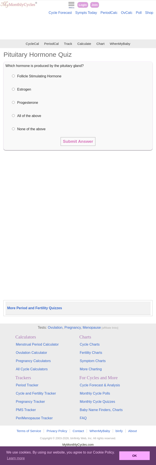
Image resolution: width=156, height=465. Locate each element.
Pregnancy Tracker (30, 401)
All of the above (29, 116)
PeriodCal (51, 44)
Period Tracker (27, 385)
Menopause (92, 327)
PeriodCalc (109, 13)
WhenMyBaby (120, 44)
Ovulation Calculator (31, 352)
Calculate (84, 44)
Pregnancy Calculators (33, 361)
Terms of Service (29, 431)
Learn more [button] (16, 458)
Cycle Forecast (60, 13)
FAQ (83, 418)
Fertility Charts (91, 352)
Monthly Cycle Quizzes (97, 401)
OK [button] (134, 455)
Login (83, 5)
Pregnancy (72, 327)
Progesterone (27, 102)
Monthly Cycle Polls (95, 393)
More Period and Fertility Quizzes (34, 308)
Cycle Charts (90, 344)
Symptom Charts (93, 361)
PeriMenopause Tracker (34, 418)
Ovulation (55, 327)
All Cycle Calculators (32, 369)
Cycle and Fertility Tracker (36, 393)
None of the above (31, 129)
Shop (149, 13)
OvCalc (126, 13)
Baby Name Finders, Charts (101, 410)
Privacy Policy (56, 431)
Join (95, 5)
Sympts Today (86, 13)
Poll (139, 13)
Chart (100, 44)
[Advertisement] (78, 28)
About (132, 431)
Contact (78, 431)
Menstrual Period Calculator (37, 344)
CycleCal (32, 44)
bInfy (119, 431)
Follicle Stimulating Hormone (39, 76)
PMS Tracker (26, 410)
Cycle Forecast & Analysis (100, 385)
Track (68, 44)
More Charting (91, 369)
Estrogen (24, 89)
